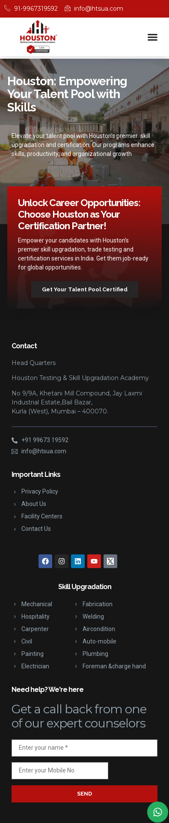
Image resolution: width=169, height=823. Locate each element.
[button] (153, 37)
